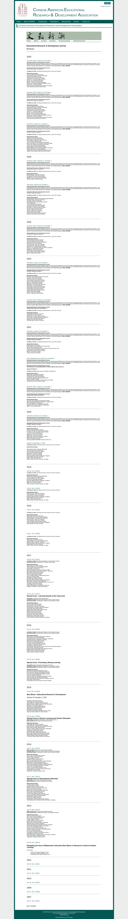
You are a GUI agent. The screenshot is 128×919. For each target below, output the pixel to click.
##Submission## (79, 41)
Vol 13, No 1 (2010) (33, 882)
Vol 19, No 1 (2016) (33, 659)
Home (18, 21)
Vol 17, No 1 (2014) (33, 776)
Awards (76, 21)
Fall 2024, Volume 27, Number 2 (37, 124)
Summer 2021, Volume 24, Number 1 (39, 387)
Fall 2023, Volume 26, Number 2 (37, 184)
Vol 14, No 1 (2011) (33, 873)
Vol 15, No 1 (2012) (33, 864)
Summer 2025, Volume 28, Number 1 (39, 61)
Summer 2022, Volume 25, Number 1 (39, 300)
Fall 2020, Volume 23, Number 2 (37, 416)
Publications (54, 21)
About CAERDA (29, 21)
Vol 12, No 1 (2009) (33, 892)
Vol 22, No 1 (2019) (33, 488)
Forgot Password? (105, 6)
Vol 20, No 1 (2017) (33, 594)
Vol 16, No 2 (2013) (33, 809)
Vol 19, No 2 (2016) (33, 629)
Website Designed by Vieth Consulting (64, 917)
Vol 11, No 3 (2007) (33, 901)
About (36, 41)
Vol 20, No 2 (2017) (33, 559)
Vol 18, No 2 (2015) (33, 691)
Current (43, 41)
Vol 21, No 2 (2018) (33, 509)
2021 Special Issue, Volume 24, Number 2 (41, 358)
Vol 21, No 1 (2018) (33, 533)
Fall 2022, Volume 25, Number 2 (37, 263)
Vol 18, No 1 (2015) (33, 716)
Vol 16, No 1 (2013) (33, 842)
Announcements (64, 41)
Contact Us (86, 21)
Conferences (42, 21)
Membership (66, 21)
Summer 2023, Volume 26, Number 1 (39, 226)
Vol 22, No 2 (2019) (33, 471)
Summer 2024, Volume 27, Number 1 (39, 161)
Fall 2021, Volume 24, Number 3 (37, 331)
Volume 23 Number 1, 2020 (36, 443)
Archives (52, 41)
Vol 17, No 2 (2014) (33, 748)
